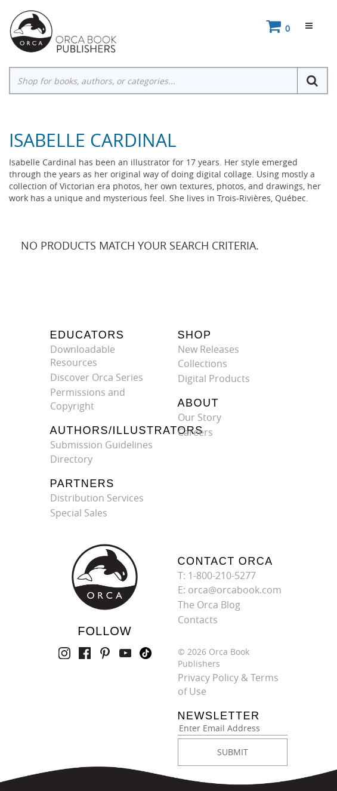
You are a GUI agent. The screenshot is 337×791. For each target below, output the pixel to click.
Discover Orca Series (96, 377)
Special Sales (78, 512)
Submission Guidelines (101, 444)
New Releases (208, 349)
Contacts (198, 619)
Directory (71, 459)
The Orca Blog (209, 604)
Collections (202, 363)
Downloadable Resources (82, 356)
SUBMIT (232, 752)
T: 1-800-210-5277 (217, 575)
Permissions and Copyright (87, 399)
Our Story (199, 417)
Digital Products (214, 378)
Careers (195, 432)
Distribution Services (97, 497)
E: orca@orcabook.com (230, 589)
